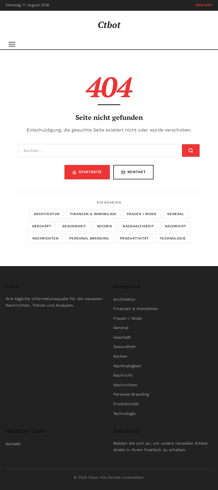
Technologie (173, 238)
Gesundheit (74, 226)
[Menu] (12, 44)
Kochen (104, 226)
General (175, 214)
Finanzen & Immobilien (93, 214)
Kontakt (204, 5)
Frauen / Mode (141, 214)
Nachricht (175, 226)
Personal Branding (89, 238)
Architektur (46, 214)
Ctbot (109, 25)
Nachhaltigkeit (138, 226)
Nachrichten (45, 238)
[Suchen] (100, 150)
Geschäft (41, 226)
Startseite (87, 172)
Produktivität (134, 238)
